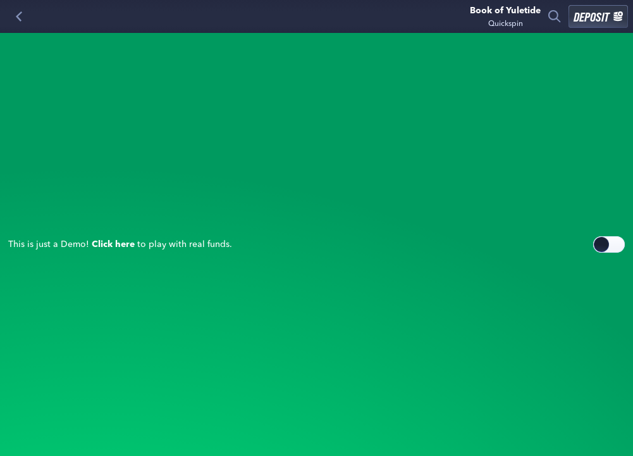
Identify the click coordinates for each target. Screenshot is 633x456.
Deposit (598, 16)
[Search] (554, 16)
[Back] (19, 16)
